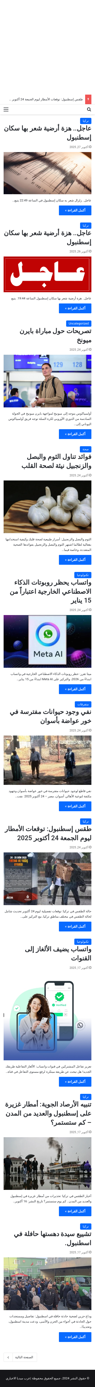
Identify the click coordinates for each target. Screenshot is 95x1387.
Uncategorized (79, 323)
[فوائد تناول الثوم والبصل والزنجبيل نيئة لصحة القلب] (47, 506)
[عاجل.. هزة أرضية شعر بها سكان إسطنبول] (47, 173)
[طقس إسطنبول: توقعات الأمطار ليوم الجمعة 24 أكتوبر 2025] (47, 878)
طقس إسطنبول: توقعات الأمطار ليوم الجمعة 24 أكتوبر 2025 (43, 99)
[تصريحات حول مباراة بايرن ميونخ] (47, 381)
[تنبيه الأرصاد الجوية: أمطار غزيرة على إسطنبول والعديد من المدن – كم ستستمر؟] (47, 1163)
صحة (85, 449)
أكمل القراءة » (75, 210)
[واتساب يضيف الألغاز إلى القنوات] (47, 1016)
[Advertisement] (47, 47)
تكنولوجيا (83, 575)
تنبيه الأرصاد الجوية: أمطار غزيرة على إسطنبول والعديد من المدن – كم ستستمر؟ (48, 1113)
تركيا (86, 121)
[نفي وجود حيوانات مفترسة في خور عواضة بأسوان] (47, 760)
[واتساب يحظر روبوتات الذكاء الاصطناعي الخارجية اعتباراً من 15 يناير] (47, 641)
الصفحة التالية (20, 1357)
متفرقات (83, 704)
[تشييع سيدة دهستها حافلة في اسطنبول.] (47, 1283)
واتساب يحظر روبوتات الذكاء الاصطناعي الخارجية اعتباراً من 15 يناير (50, 592)
